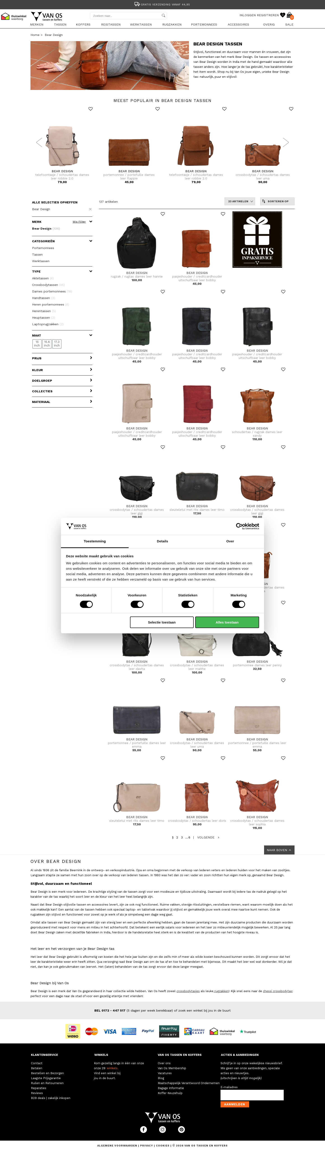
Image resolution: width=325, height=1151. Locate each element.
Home (34, 35)
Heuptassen (43, 317)
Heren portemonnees (50, 304)
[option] (162, 4)
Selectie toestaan (162, 622)
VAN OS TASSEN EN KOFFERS (180, 1055)
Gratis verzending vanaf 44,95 (162, 4)
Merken (36, 24)
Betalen (36, 1068)
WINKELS (101, 1055)
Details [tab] (162, 541)
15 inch (37, 343)
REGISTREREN (268, 15)
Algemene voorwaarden (117, 1145)
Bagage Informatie (171, 1088)
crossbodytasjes (188, 991)
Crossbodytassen (48, 285)
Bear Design (54, 35)
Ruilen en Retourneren (47, 1083)
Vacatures (165, 1073)
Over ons (164, 1063)
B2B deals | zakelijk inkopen (50, 1098)
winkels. (112, 1068)
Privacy (147, 1145)
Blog (161, 1078)
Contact (36, 1063)
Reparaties (38, 1088)
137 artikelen (108, 201)
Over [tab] (230, 541)
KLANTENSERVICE (44, 1055)
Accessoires (238, 24)
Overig (269, 24)
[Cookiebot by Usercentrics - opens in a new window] (239, 526)
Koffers (83, 24)
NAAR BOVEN (279, 850)
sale (289, 24)
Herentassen (44, 311)
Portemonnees (204, 24)
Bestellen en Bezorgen (47, 1073)
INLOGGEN (247, 15)
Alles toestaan (227, 622)
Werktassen (141, 24)
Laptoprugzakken (48, 324)
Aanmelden (234, 1104)
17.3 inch (57, 343)
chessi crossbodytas (277, 991)
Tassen (60, 24)
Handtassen (43, 298)
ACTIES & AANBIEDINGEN (240, 1055)
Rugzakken (171, 24)
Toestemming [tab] (95, 541)
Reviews (37, 1093)
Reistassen (111, 24)
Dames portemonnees (52, 291)
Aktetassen (43, 278)
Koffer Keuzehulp (170, 1093)
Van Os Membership (172, 1068)
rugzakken (221, 991)
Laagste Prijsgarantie (46, 1078)
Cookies (162, 1145)
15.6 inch (47, 343)
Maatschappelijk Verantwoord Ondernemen (189, 1083)
